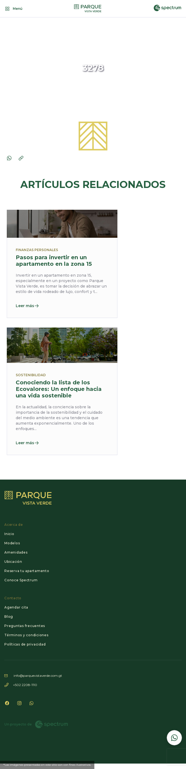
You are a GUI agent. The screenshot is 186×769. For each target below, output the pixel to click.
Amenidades (16, 552)
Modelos (12, 543)
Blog (8, 616)
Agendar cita (16, 607)
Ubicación (13, 562)
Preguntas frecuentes (24, 626)
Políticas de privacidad (25, 644)
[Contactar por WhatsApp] (174, 737)
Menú (13, 8)
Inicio (9, 534)
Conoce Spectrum (20, 580)
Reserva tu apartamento (26, 571)
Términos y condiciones (26, 635)
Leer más (27, 305)
